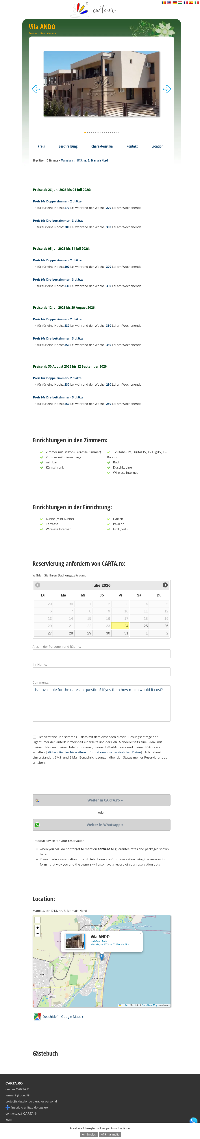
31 (126, 633)
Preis (41, 146)
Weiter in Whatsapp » (105, 824)
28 (71, 633)
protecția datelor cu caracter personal (31, 1101)
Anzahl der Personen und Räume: (57, 646)
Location (157, 146)
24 (126, 626)
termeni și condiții (17, 1095)
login (8, 1119)
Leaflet (123, 1005)
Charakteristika (102, 146)
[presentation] (60, 779)
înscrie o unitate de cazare (26, 1107)
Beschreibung (68, 146)
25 (146, 626)
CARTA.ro (14, 1083)
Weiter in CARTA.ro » (105, 800)
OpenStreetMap (150, 1005)
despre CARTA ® (17, 1089)
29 (89, 633)
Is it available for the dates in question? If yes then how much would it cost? (102, 703)
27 (50, 633)
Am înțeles (89, 1134)
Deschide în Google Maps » (58, 1016)
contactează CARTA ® (20, 1113)
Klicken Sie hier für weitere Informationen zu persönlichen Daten (94, 752)
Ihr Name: (40, 664)
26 (166, 626)
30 (108, 633)
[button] (101, 957)
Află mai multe (110, 1134)
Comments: (41, 682)
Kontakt (132, 146)
